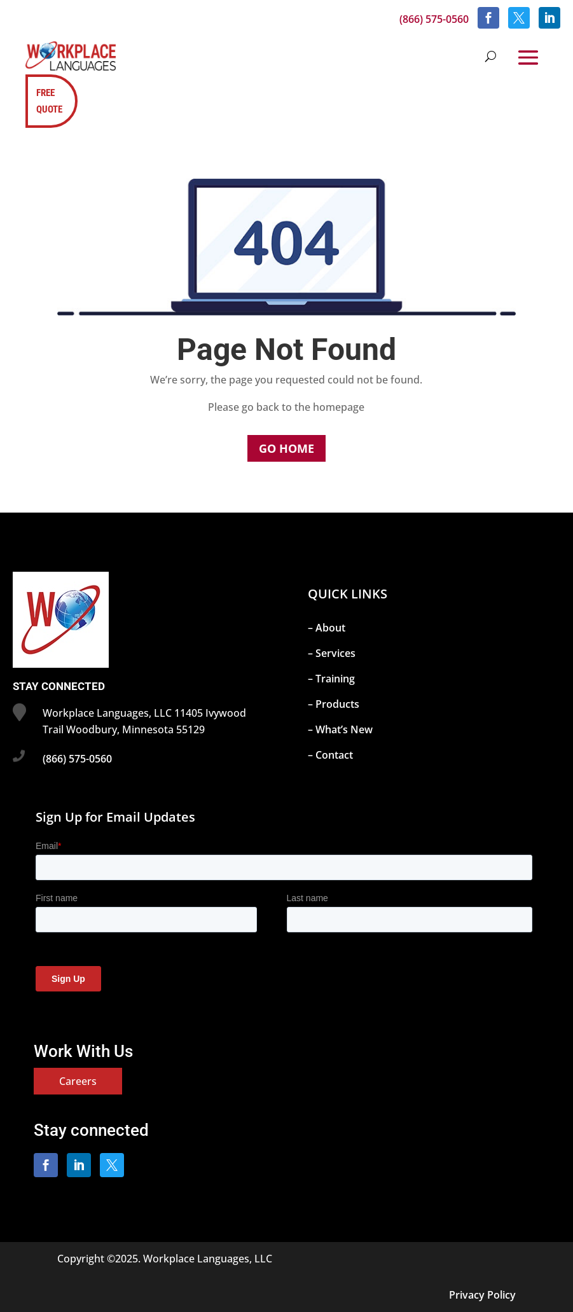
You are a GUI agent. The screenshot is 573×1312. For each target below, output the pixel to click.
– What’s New (340, 729)
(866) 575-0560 (434, 19)
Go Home (286, 448)
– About (326, 628)
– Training (331, 679)
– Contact (330, 755)
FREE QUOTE (49, 101)
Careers (78, 1081)
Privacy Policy (482, 1295)
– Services (332, 653)
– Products (333, 704)
